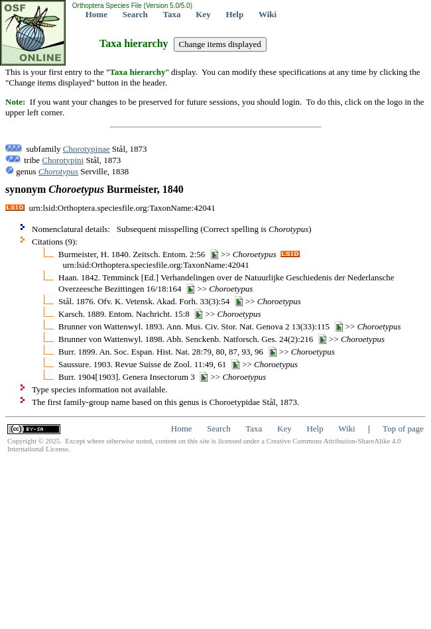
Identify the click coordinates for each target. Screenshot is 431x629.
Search (135, 14)
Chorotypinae (86, 149)
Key (203, 14)
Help (234, 14)
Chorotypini (63, 160)
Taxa (172, 14)
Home (96, 14)
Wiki (268, 14)
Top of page (403, 428)
